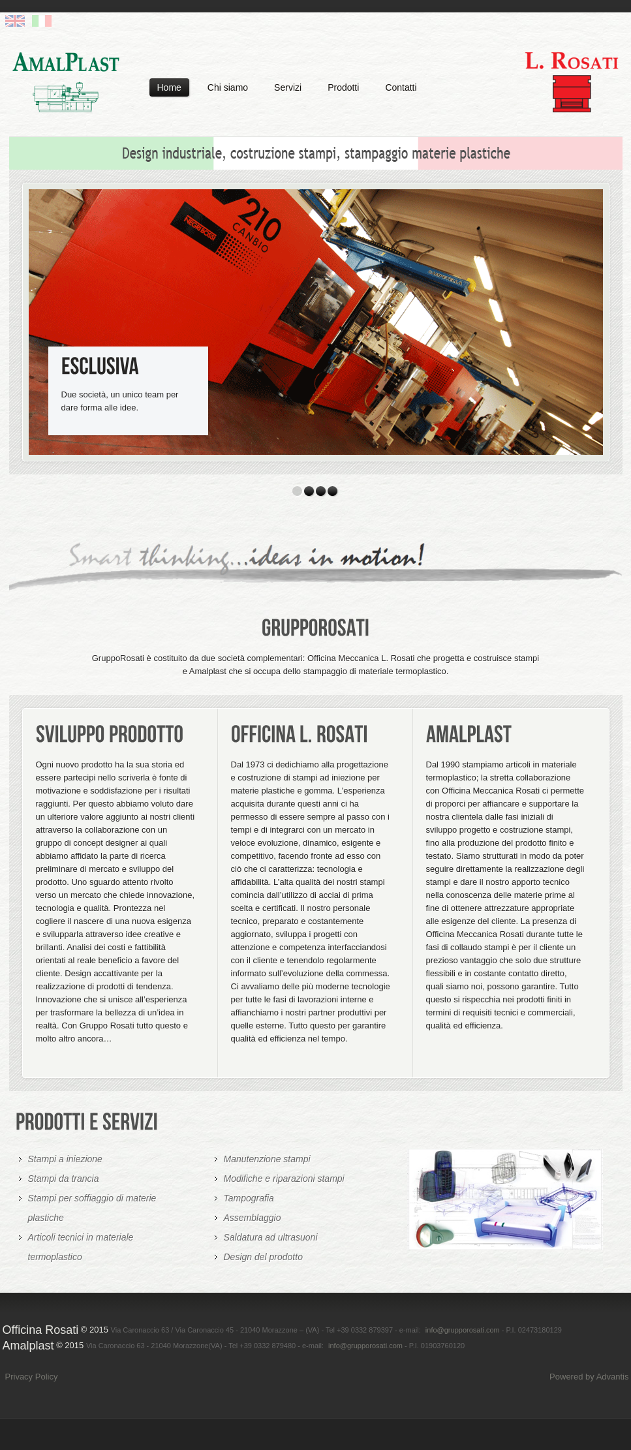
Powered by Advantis (588, 1376)
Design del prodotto (263, 1257)
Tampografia (249, 1198)
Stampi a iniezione (65, 1159)
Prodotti (343, 87)
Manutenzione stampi (267, 1159)
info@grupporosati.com (462, 1330)
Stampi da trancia (63, 1178)
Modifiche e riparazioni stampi (284, 1178)
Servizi (287, 87)
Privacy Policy (31, 1376)
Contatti (400, 87)
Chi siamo (228, 87)
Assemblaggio (252, 1217)
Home (169, 87)
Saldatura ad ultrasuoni (271, 1237)
